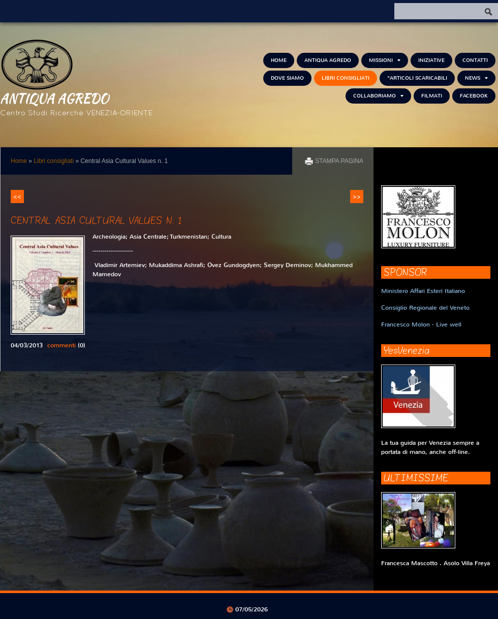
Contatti (475, 60)
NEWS (476, 78)
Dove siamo (287, 78)
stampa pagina (339, 161)
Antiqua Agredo (54, 98)
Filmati (431, 95)
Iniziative (431, 60)
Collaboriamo (378, 95)
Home (279, 60)
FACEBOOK (474, 95)
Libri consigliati (345, 78)
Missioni (384, 60)
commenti (61, 345)
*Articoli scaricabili (417, 78)
